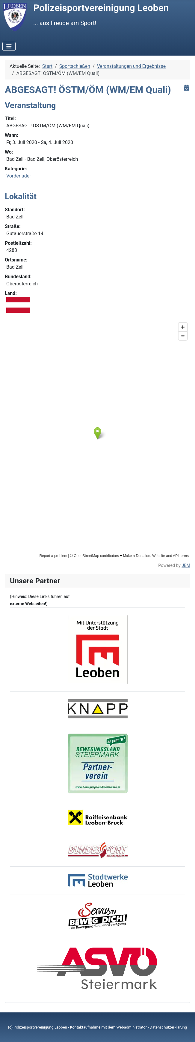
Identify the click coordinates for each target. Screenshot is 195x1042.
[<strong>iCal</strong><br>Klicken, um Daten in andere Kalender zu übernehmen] (186, 88)
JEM (186, 565)
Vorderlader (18, 176)
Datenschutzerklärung (168, 1027)
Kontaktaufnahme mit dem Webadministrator (108, 1027)
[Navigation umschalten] (9, 46)
